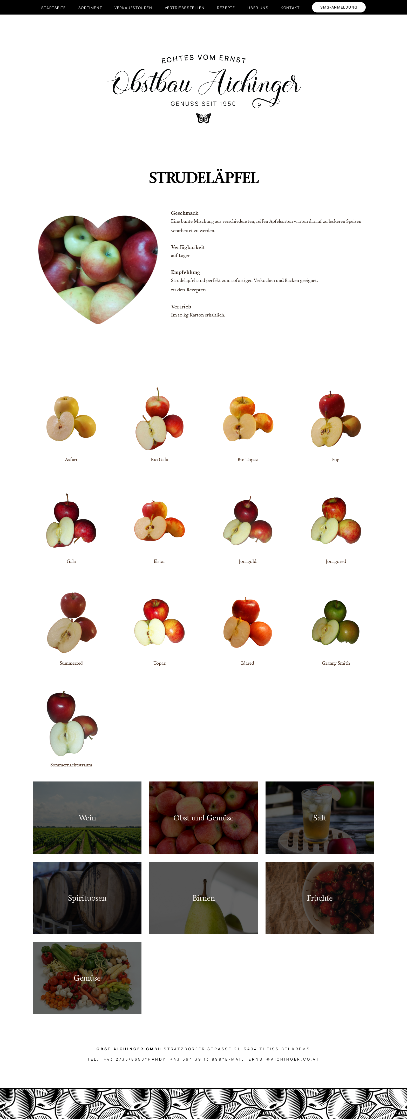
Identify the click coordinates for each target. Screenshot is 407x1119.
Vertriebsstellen (185, 7)
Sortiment (90, 7)
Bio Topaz (248, 459)
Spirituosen (87, 897)
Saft (320, 817)
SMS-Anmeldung (338, 7)
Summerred (71, 663)
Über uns (257, 7)
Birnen (203, 897)
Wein (87, 817)
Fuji (336, 459)
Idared (247, 663)
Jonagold (247, 561)
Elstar (159, 561)
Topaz (159, 663)
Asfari (71, 459)
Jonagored (336, 561)
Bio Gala (159, 459)
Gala (71, 561)
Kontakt (290, 7)
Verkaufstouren (133, 7)
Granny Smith (336, 663)
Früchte (320, 897)
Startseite (53, 7)
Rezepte (226, 7)
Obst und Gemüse (203, 817)
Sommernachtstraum (71, 764)
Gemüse (87, 977)
